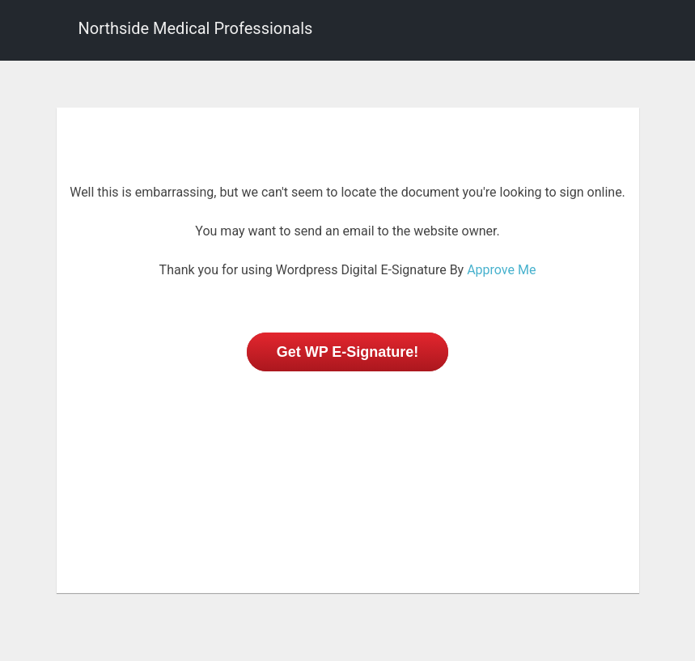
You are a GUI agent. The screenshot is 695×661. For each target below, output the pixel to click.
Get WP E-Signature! (348, 352)
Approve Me (501, 270)
